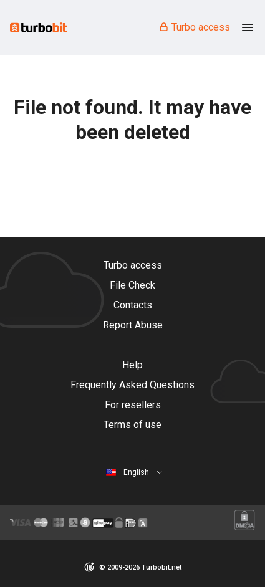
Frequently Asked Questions (132, 385)
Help (132, 365)
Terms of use (132, 425)
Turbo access (194, 27)
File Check (132, 285)
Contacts (132, 305)
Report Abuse (133, 325)
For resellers (133, 405)
